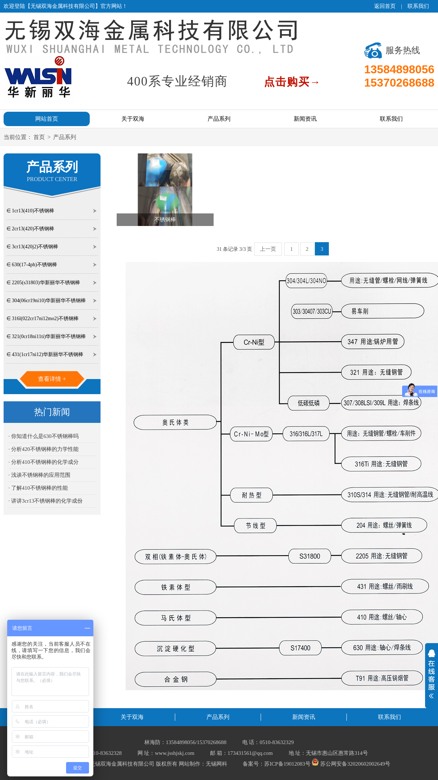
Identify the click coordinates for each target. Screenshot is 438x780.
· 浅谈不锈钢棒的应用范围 (40, 475)
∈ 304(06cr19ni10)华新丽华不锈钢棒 (46, 300)
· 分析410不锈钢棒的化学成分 (44, 462)
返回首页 (385, 6)
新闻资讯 (305, 119)
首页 (39, 137)
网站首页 (46, 119)
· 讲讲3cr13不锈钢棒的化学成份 (46, 501)
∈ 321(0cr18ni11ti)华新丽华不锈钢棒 (46, 336)
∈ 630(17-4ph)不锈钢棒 (31, 264)
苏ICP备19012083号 (287, 764)
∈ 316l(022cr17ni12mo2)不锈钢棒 (42, 318)
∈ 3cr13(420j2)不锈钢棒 (32, 246)
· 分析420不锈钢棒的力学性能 (44, 449)
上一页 (268, 249)
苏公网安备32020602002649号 (351, 764)
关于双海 (132, 119)
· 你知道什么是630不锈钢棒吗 (44, 436)
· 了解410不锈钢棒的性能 (38, 488)
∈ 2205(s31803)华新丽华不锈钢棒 (43, 282)
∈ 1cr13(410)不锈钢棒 (30, 210)
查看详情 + (52, 379)
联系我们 (418, 6)
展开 (431, 674)
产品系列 (219, 119)
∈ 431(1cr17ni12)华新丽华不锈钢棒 (45, 354)
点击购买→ (292, 82)
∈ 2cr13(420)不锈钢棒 (30, 228)
